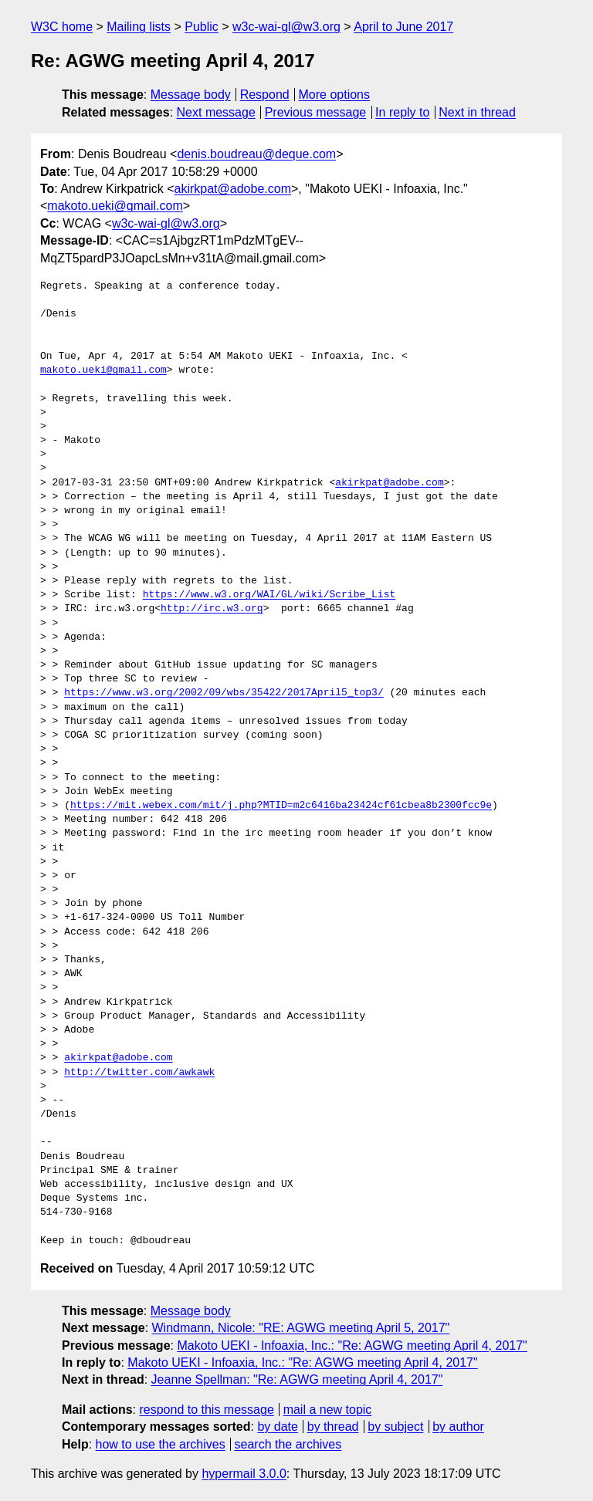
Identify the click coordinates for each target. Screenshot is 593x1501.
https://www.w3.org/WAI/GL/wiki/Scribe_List (269, 595)
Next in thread (477, 112)
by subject (395, 1426)
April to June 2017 (403, 26)
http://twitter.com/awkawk (139, 1073)
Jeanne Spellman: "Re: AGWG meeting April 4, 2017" (297, 1379)
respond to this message (206, 1409)
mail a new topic (327, 1409)
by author (458, 1426)
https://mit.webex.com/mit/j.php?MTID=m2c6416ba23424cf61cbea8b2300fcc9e (281, 806)
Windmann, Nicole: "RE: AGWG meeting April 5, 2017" (301, 1327)
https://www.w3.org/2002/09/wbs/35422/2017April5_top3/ (223, 693)
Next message (216, 112)
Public (202, 26)
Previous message (316, 112)
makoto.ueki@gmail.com (114, 205)
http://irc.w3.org (212, 609)
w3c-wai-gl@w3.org (286, 26)
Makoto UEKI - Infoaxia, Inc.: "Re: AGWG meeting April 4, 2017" (352, 1345)
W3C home (62, 26)
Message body (191, 94)
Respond (265, 94)
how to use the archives (160, 1444)
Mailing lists (139, 26)
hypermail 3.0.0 (244, 1473)
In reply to (402, 112)
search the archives (288, 1444)
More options (335, 94)
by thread (333, 1426)
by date (277, 1426)
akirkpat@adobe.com (233, 188)
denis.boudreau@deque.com (256, 154)
